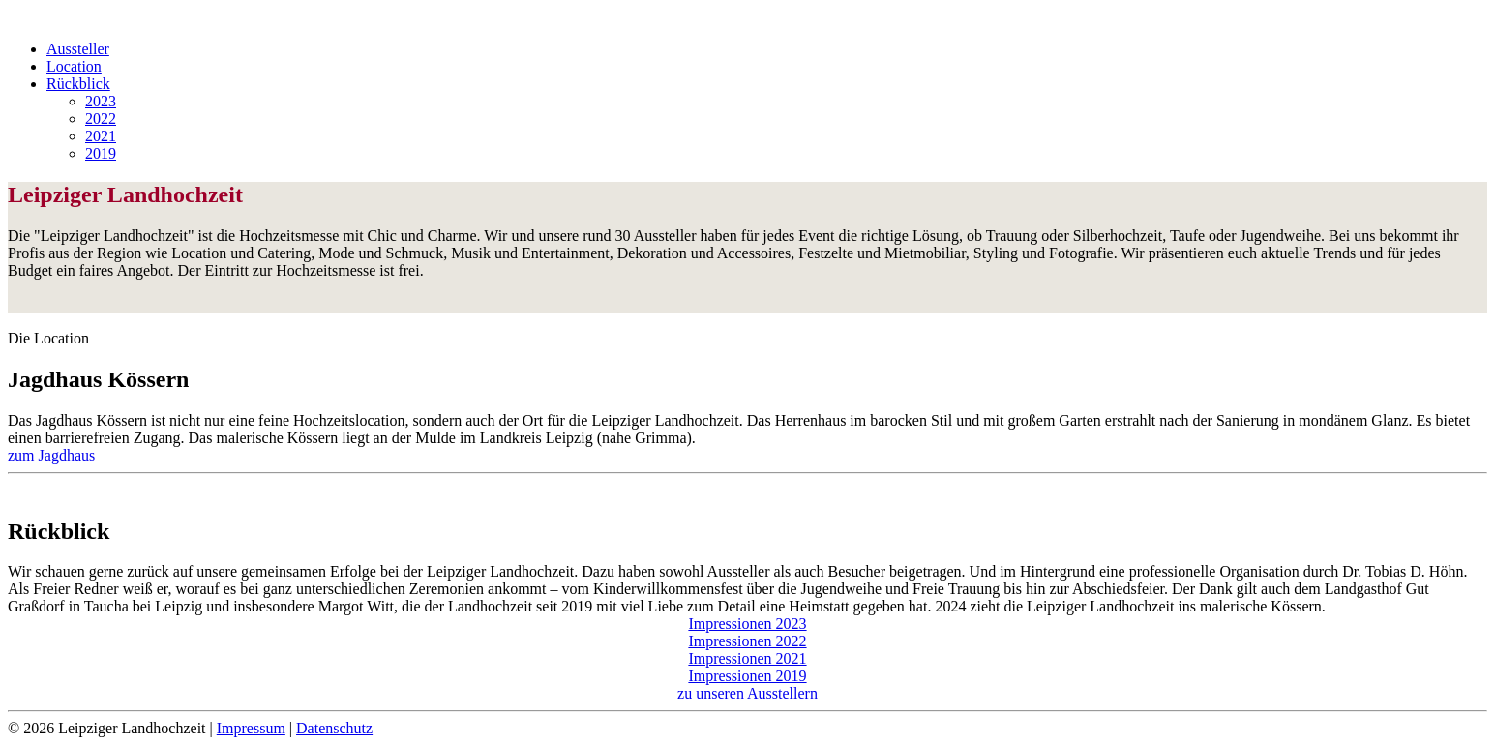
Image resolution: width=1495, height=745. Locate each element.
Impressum (251, 728)
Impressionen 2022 (747, 641)
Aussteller (77, 49)
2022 (100, 118)
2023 (100, 101)
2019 (100, 153)
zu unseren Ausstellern (747, 693)
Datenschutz (334, 728)
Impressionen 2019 (747, 676)
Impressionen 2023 (747, 623)
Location (74, 66)
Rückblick (78, 83)
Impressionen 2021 (747, 658)
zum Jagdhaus (51, 455)
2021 (100, 136)
